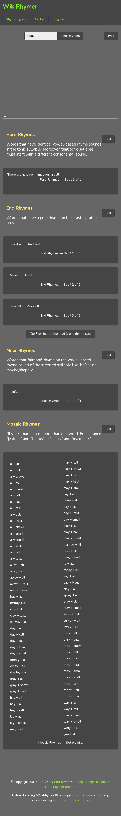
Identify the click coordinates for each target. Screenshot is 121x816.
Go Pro (40, 19)
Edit (108, 139)
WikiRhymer (19, 6)
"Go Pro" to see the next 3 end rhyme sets (60, 333)
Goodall (15, 306)
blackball (16, 244)
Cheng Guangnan (86, 782)
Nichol (27, 275)
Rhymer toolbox (64, 787)
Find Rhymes (70, 35)
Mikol (14, 275)
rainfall (14, 391)
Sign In (59, 19)
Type (111, 35)
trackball (34, 244)
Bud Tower (62, 782)
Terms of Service (79, 800)
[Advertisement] (60, 76)
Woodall (32, 306)
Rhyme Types (16, 19)
